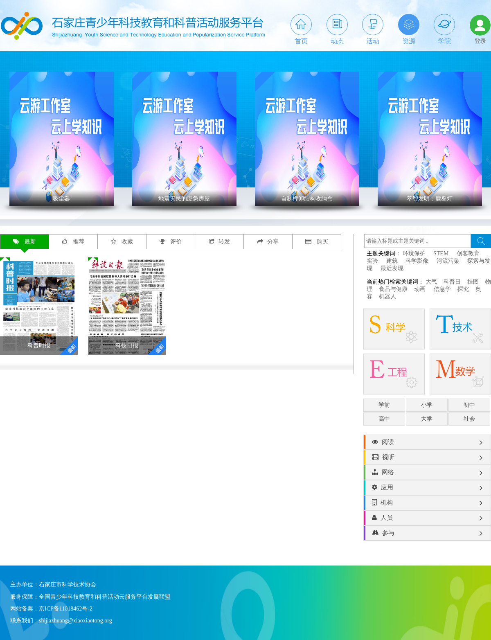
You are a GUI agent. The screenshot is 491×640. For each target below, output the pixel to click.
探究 (463, 289)
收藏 (122, 242)
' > (61, 139)
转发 (219, 242)
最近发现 (392, 268)
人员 (427, 518)
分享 (268, 242)
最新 (24, 242)
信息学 (442, 289)
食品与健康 (393, 289)
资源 (408, 29)
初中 (469, 405)
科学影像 (416, 261)
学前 (384, 405)
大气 (431, 282)
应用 (427, 488)
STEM (440, 253)
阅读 (427, 442)
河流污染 (448, 261)
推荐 (73, 242)
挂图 (473, 282)
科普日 (452, 282)
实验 (372, 261)
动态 (337, 29)
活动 (372, 29)
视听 (427, 457)
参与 (427, 533)
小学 (426, 405)
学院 (444, 29)
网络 (427, 473)
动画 (420, 289)
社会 (469, 419)
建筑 (392, 261)
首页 (301, 29)
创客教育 (468, 253)
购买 (317, 242)
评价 (171, 242)
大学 (426, 419)
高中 (384, 419)
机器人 (387, 296)
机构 (427, 503)
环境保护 (414, 253)
